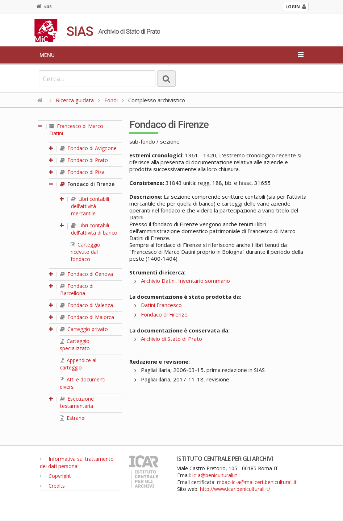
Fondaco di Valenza (86, 305)
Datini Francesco (161, 305)
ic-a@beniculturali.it (214, 475)
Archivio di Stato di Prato (171, 338)
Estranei (72, 417)
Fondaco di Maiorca (87, 317)
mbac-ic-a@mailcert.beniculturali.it (257, 482)
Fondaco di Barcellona (76, 289)
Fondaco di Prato (84, 160)
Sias (44, 6)
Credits (52, 485)
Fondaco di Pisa (82, 172)
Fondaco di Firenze (87, 184)
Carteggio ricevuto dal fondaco (85, 251)
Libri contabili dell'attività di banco (94, 229)
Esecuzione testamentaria (77, 402)
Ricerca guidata (75, 100)
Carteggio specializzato (75, 345)
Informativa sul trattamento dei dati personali (77, 462)
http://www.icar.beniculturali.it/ (235, 488)
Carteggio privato (84, 329)
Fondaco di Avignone (88, 148)
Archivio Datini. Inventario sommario (185, 280)
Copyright (55, 475)
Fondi (111, 100)
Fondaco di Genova (86, 273)
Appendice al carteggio (78, 364)
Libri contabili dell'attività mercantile (90, 206)
